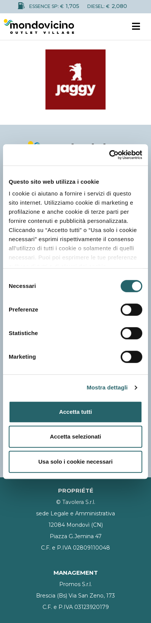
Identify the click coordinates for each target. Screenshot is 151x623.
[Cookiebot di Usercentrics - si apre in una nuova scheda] (109, 155)
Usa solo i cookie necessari (75, 461)
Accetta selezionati (75, 436)
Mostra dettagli (107, 387)
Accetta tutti (75, 411)
